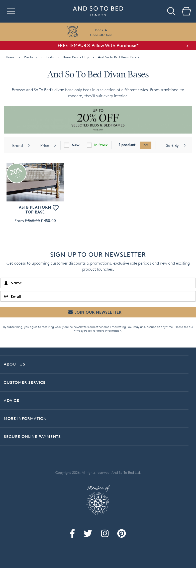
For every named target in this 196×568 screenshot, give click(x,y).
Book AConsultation (101, 32)
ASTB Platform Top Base (35, 209)
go (146, 145)
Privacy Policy (83, 330)
